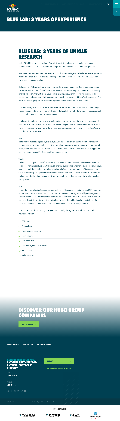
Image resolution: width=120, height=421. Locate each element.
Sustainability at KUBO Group (73, 4)
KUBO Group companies (49, 4)
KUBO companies (13, 344)
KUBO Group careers (96, 4)
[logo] (13, 8)
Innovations (28, 344)
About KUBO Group (44, 344)
